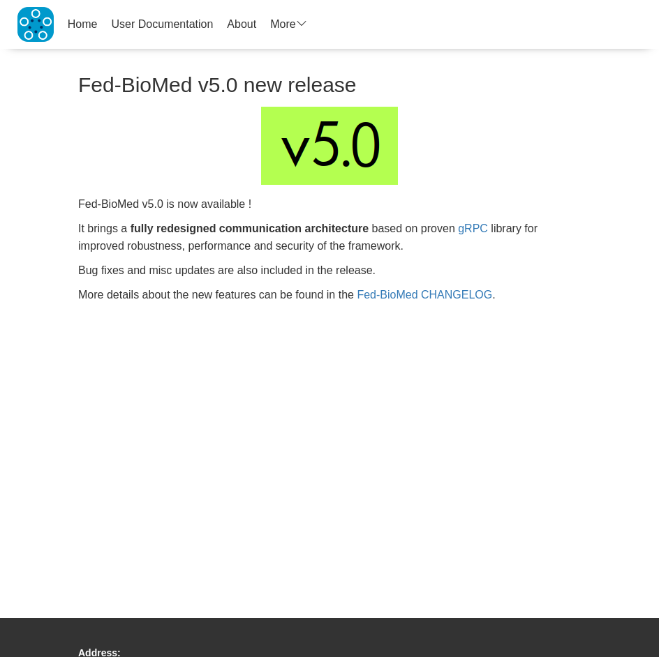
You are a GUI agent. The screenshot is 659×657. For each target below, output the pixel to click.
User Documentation (163, 24)
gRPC (473, 228)
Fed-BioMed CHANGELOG (424, 295)
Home (83, 24)
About (241, 24)
